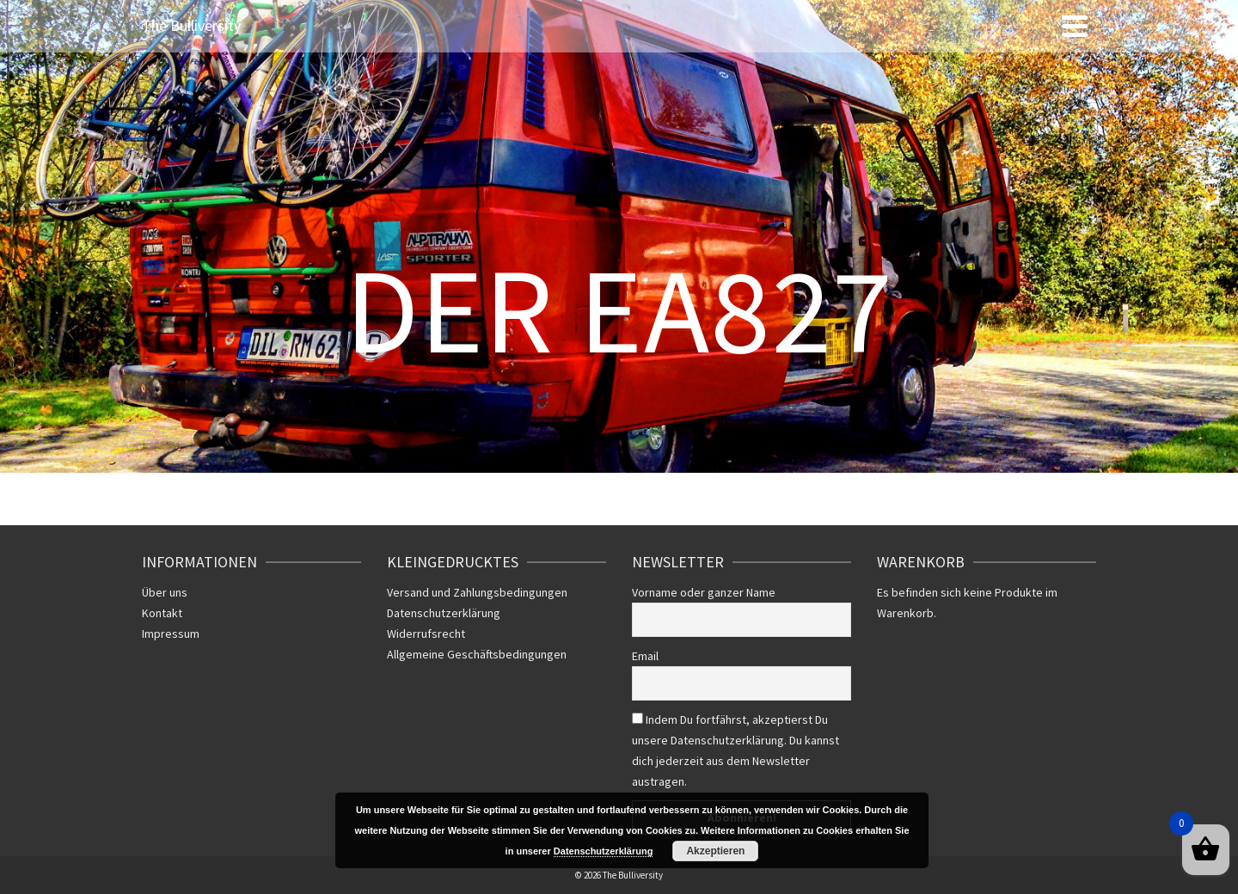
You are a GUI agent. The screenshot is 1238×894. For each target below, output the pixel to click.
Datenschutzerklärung (443, 613)
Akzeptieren (715, 851)
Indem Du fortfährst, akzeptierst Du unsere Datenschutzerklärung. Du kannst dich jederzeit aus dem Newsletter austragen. (735, 750)
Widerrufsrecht (426, 633)
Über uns (164, 592)
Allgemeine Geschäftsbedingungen (477, 654)
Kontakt (162, 613)
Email (645, 656)
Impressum (170, 633)
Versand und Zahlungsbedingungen (477, 592)
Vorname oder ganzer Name (703, 592)
